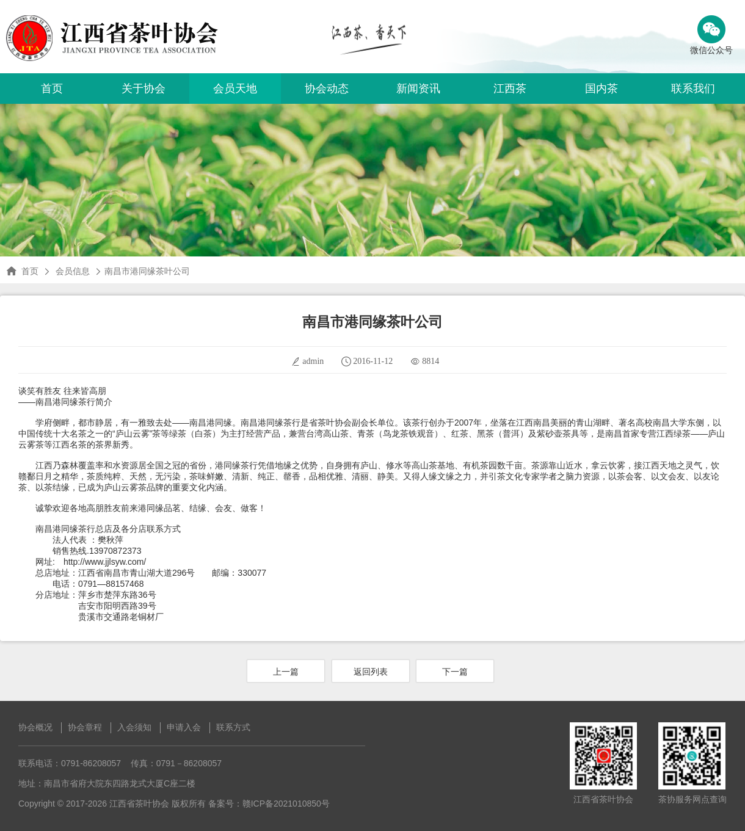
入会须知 (134, 727)
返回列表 (371, 672)
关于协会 (143, 88)
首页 (52, 88)
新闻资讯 (418, 88)
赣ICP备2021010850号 (286, 803)
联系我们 (693, 88)
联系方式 (233, 727)
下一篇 (455, 672)
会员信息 (73, 271)
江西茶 (509, 88)
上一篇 (286, 672)
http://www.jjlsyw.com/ (105, 562)
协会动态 (327, 88)
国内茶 (601, 88)
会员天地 (235, 88)
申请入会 (184, 727)
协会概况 (35, 727)
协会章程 (85, 727)
